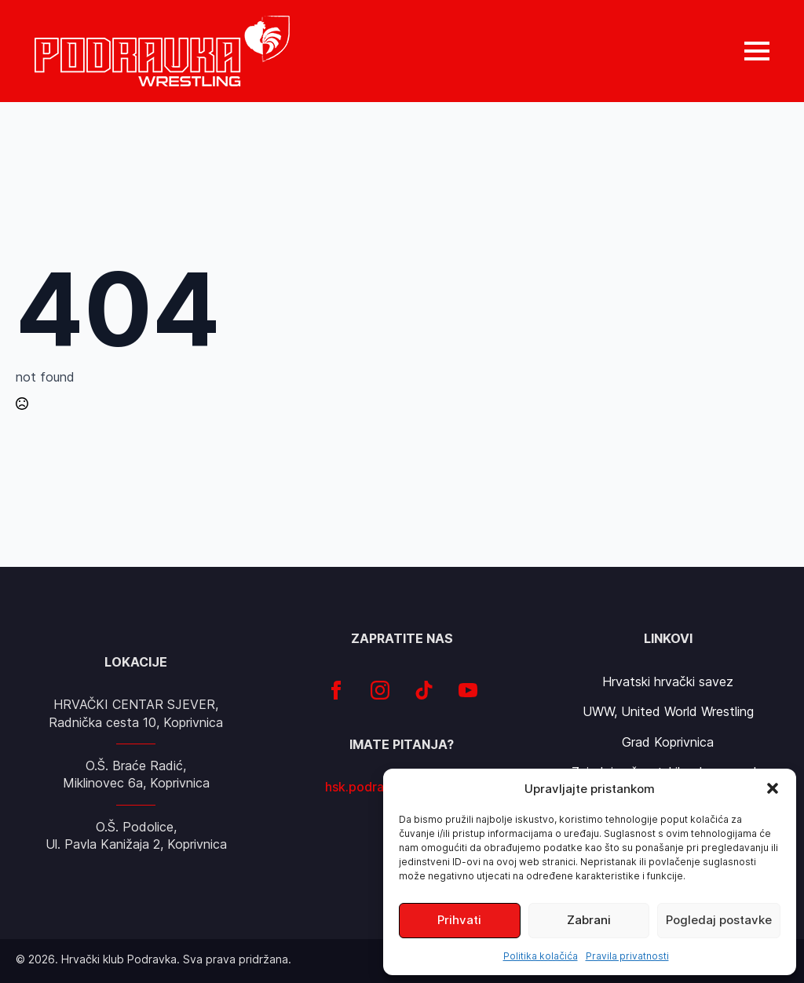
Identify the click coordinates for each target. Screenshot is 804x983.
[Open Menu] (756, 51)
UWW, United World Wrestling (668, 711)
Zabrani (589, 919)
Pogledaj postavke (719, 919)
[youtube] (468, 690)
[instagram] (380, 690)
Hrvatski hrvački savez (667, 681)
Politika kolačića (540, 956)
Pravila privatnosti (627, 956)
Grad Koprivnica (668, 742)
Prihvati (459, 919)
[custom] (424, 690)
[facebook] (336, 690)
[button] (772, 788)
